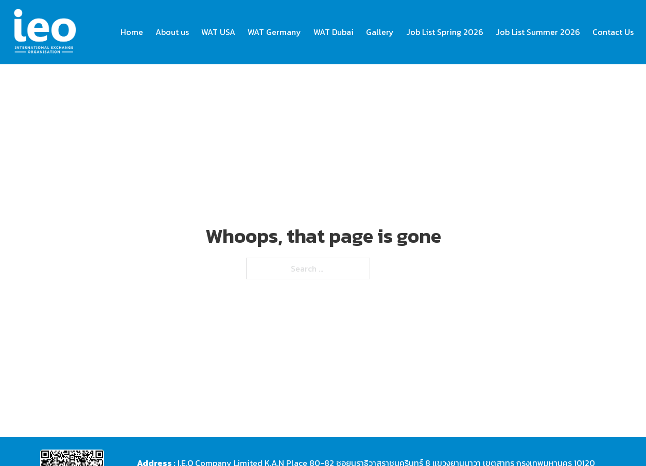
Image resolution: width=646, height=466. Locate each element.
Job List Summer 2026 (538, 32)
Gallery (380, 32)
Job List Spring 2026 (444, 32)
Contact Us (613, 32)
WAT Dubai (333, 32)
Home (131, 32)
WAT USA (218, 32)
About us (172, 32)
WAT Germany (274, 32)
